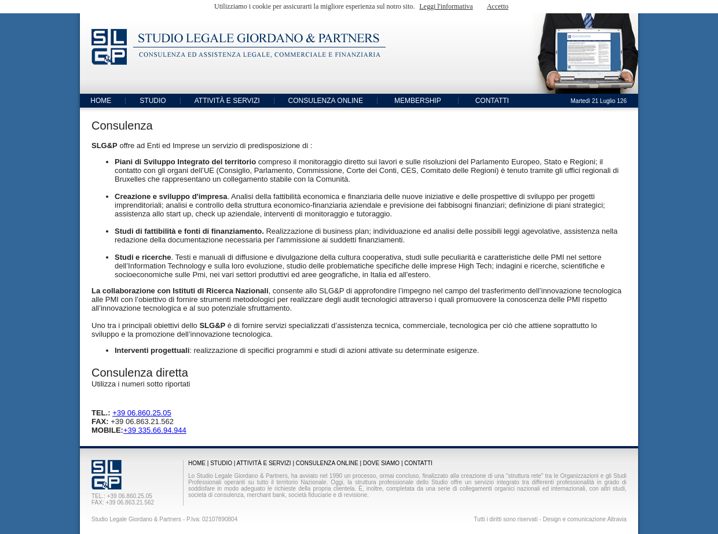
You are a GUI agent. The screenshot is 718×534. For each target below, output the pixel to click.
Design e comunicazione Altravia (585, 519)
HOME (100, 101)
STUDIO (153, 101)
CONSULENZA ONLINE (325, 101)
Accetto (497, 6)
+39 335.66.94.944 (154, 430)
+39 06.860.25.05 (141, 412)
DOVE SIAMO (381, 463)
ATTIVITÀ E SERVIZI (227, 101)
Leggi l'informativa (445, 6)
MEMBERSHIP (417, 101)
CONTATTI (492, 101)
